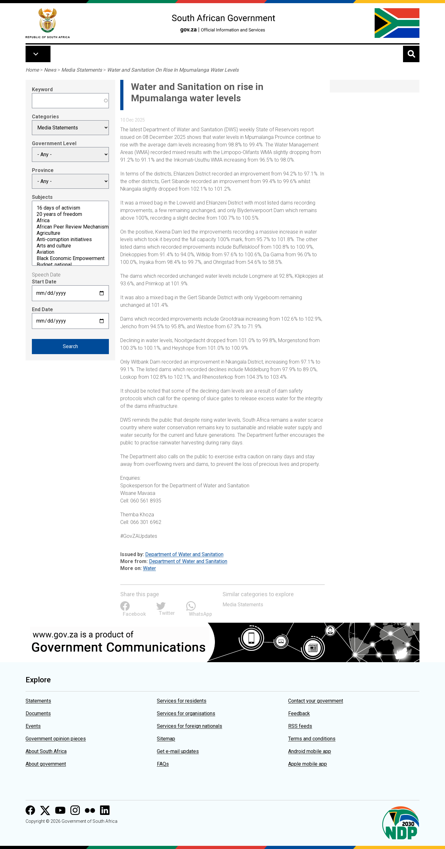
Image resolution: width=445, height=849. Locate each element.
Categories (45, 117)
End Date (42, 309)
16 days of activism (70, 208)
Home (32, 70)
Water (149, 568)
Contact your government (315, 701)
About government (46, 764)
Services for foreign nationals (189, 726)
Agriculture (70, 233)
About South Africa (46, 751)
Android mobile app (309, 751)
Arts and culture (70, 246)
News (50, 70)
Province (43, 170)
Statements (38, 701)
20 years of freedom (70, 214)
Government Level (54, 143)
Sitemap (166, 739)
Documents (38, 713)
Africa (70, 220)
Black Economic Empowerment (70, 258)
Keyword (42, 89)
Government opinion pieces (56, 739)
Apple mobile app (307, 764)
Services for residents (181, 701)
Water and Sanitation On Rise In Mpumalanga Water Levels (173, 70)
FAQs (163, 764)
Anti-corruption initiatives (70, 239)
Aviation (70, 252)
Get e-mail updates (178, 751)
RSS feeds (300, 726)
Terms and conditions (311, 739)
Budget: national (70, 265)
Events (33, 726)
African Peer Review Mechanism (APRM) (70, 227)
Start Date (44, 282)
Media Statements (81, 70)
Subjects (42, 197)
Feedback (299, 713)
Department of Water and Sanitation (184, 554)
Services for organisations (186, 713)
